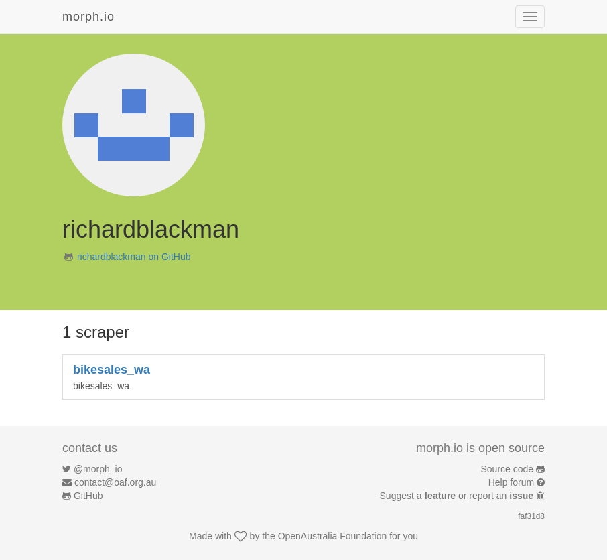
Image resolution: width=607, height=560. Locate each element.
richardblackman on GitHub (134, 256)
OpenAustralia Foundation (332, 536)
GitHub (88, 495)
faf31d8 (531, 516)
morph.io (88, 16)
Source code (507, 469)
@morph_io (98, 469)
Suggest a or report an (458, 495)
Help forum (511, 482)
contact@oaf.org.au (115, 482)
